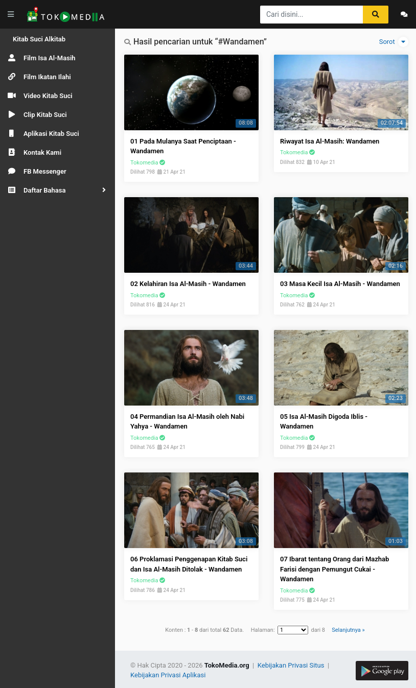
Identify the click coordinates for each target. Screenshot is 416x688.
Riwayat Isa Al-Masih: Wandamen (329, 141)
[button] (57, 190)
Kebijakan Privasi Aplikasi (167, 675)
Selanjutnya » (348, 630)
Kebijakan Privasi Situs (292, 665)
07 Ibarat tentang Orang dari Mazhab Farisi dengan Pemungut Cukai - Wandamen (334, 569)
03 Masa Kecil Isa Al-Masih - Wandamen (340, 284)
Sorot (393, 42)
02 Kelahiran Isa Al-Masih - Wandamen (188, 284)
